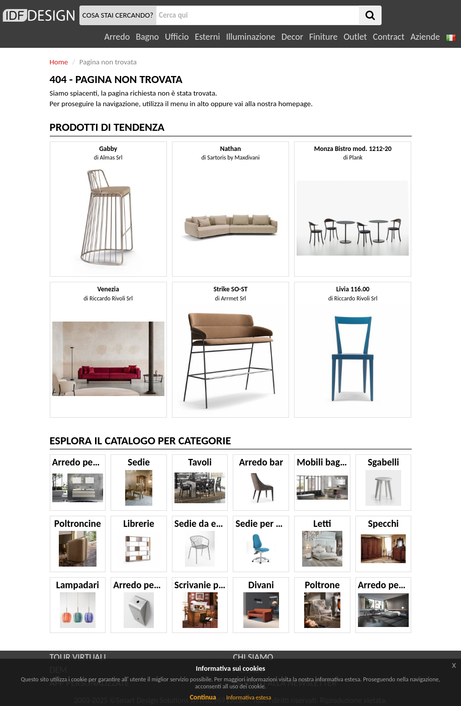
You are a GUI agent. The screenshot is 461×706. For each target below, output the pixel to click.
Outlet (354, 36)
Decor (292, 36)
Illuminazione (250, 36)
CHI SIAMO (253, 657)
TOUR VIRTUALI (78, 657)
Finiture (323, 36)
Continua (203, 697)
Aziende (424, 36)
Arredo (117, 36)
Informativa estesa (248, 697)
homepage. (296, 103)
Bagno (147, 36)
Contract (389, 36)
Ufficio (177, 36)
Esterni (207, 36)
